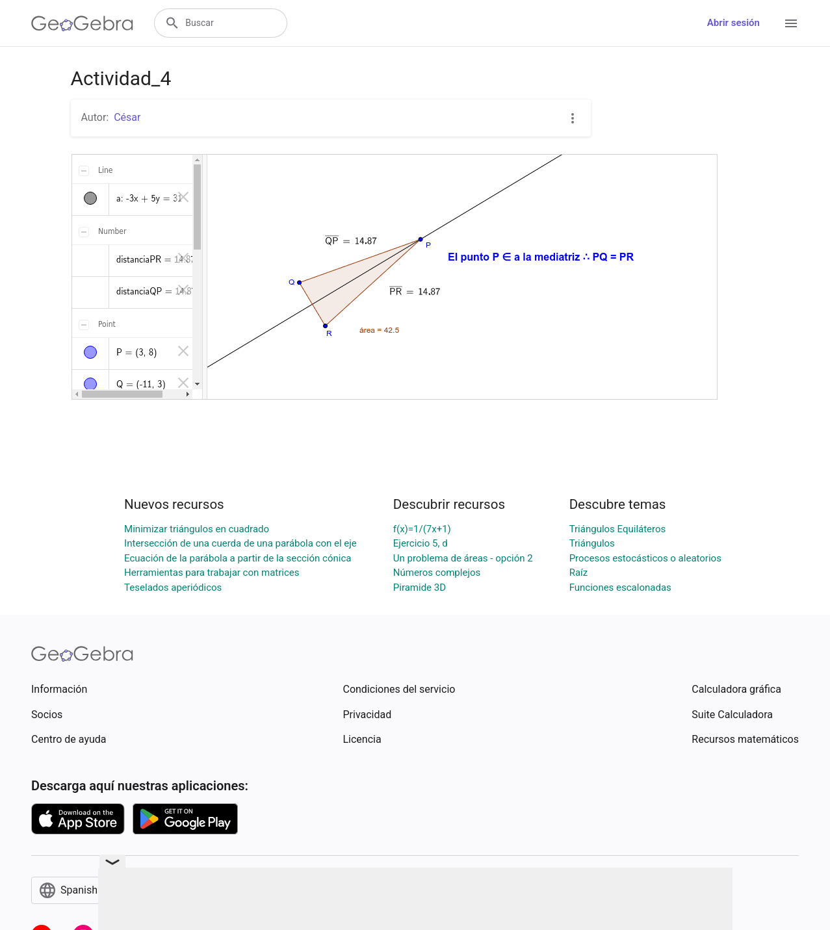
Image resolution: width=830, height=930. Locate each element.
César (127, 117)
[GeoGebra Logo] (82, 23)
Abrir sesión (733, 23)
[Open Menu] (791, 23)
